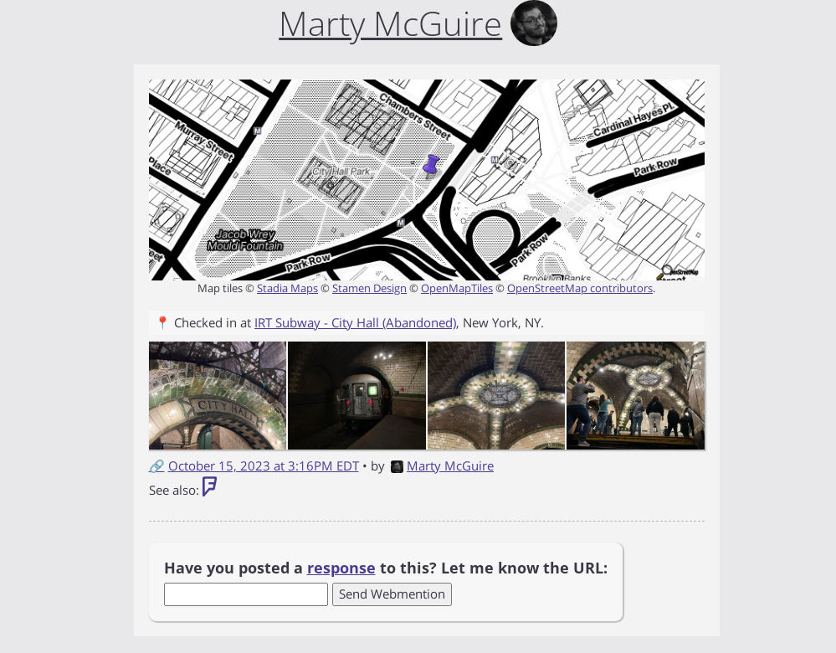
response (341, 568)
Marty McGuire (442, 465)
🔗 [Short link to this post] (157, 465)
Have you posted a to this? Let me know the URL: (386, 568)
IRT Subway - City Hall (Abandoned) (355, 322)
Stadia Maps (287, 288)
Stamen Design (369, 288)
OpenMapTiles (457, 288)
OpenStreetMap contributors (580, 288)
